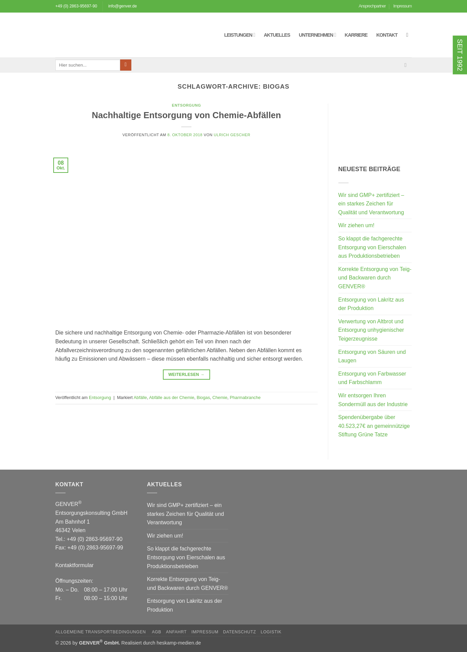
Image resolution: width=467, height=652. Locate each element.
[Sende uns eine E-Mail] (407, 65)
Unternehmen (317, 35)
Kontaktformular (74, 565)
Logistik (271, 632)
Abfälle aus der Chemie (171, 397)
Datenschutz (239, 632)
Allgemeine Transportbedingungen (101, 632)
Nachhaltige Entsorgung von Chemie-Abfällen (186, 115)
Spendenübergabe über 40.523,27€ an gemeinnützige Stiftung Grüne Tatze (374, 425)
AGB (156, 632)
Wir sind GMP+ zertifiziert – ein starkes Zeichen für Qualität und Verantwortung (371, 203)
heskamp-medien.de (179, 643)
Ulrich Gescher (232, 135)
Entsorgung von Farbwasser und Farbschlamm (372, 378)
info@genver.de (122, 6)
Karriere (356, 35)
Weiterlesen (186, 375)
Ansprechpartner (372, 5)
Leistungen (239, 35)
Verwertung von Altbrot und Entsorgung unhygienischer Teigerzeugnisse (371, 330)
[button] (409, 34)
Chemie (219, 397)
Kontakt (386, 35)
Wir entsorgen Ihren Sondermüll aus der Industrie (373, 400)
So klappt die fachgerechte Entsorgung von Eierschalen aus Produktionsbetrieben (372, 247)
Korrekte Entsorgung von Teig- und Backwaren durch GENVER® (375, 277)
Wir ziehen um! (356, 225)
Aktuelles (277, 35)
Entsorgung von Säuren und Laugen (372, 356)
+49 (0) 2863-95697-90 (76, 6)
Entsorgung (186, 105)
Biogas (203, 397)
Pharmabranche (245, 397)
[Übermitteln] (125, 65)
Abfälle (140, 397)
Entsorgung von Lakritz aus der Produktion (371, 304)
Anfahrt (176, 632)
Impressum (402, 5)
